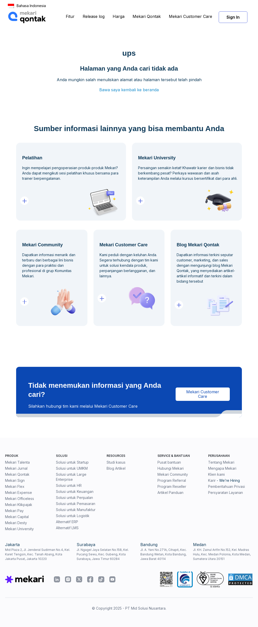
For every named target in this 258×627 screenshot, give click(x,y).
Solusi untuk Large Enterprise (71, 477)
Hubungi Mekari (170, 468)
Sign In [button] (233, 17)
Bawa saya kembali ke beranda (129, 89)
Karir (212, 480)
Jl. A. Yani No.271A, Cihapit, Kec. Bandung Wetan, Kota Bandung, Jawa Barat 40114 (163, 554)
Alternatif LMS (67, 528)
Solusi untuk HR (69, 485)
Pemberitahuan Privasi (226, 486)
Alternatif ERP (67, 522)
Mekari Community (172, 474)
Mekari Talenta (17, 462)
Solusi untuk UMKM (72, 468)
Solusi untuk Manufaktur (75, 509)
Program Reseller (171, 486)
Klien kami (216, 474)
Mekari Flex (14, 486)
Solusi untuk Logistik (72, 516)
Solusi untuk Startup (72, 462)
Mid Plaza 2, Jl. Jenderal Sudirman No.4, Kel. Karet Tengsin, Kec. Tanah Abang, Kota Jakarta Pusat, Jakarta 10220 (37, 554)
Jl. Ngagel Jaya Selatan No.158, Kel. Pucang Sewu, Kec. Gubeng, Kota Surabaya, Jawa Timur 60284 (103, 554)
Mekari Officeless (19, 498)
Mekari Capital (17, 517)
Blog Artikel (116, 468)
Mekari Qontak (147, 16)
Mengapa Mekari (222, 468)
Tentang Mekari (221, 462)
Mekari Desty (16, 523)
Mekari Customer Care (190, 16)
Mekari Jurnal (16, 468)
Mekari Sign (15, 480)
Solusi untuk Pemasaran (75, 503)
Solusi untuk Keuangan (74, 491)
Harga (118, 16)
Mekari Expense (18, 492)
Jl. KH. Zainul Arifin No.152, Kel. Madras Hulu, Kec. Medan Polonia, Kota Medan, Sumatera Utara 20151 (222, 554)
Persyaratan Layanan (225, 492)
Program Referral (171, 480)
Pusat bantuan (169, 462)
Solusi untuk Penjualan (74, 497)
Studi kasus (116, 462)
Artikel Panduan (170, 492)
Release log (94, 16)
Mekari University (19, 529)
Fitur (70, 16)
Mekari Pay (14, 511)
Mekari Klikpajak (18, 504)
